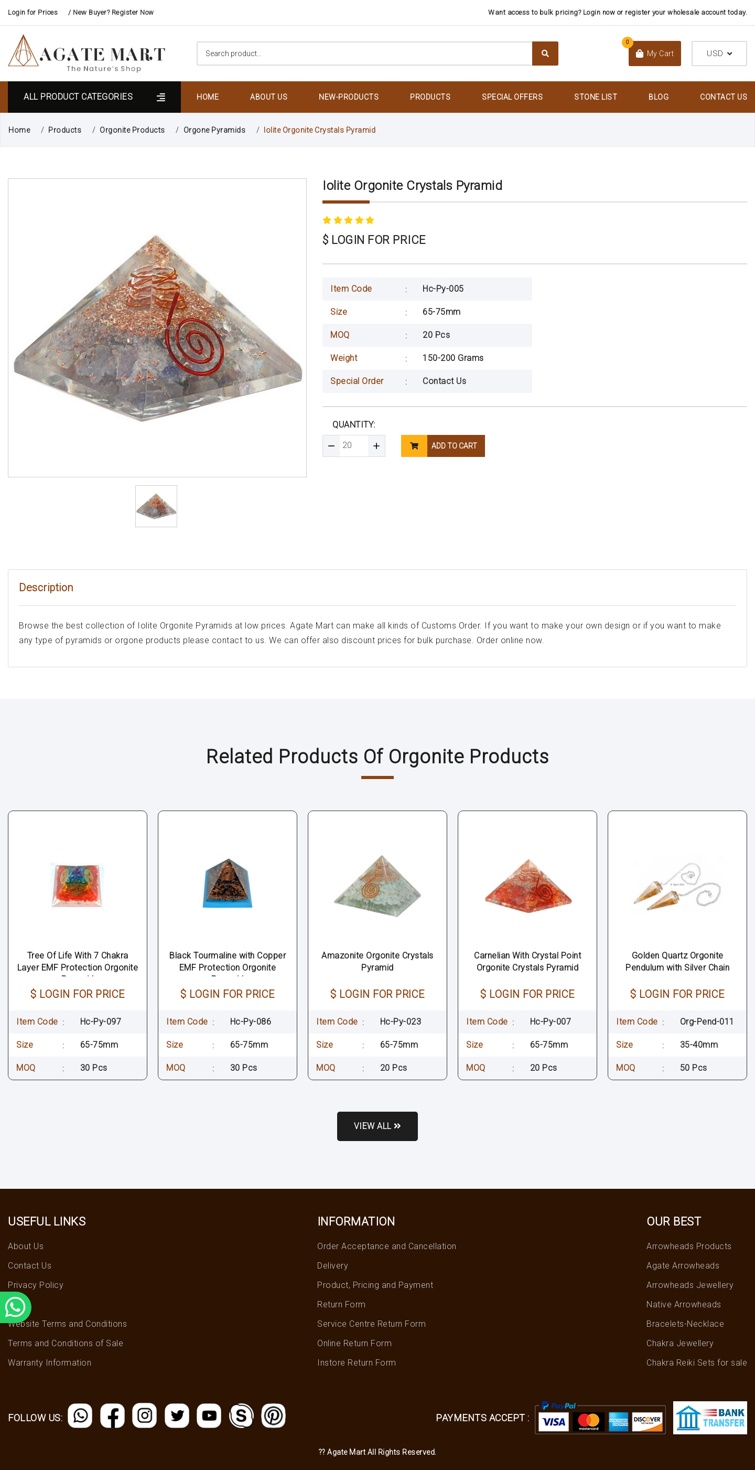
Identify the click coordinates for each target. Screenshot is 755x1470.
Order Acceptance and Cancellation (387, 1246)
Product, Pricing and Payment (375, 1285)
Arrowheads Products (689, 1246)
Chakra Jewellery (680, 1343)
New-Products (349, 97)
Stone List (595, 97)
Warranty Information (49, 1363)
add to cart (439, 446)
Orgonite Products (132, 130)
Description (46, 587)
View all (378, 1126)
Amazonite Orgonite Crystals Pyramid (377, 961)
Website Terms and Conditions (67, 1324)
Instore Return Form (356, 1363)
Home (208, 97)
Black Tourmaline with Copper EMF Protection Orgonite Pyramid (227, 967)
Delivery (332, 1266)
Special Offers (512, 97)
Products (430, 97)
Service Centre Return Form (371, 1324)
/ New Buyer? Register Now (111, 12)
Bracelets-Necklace (685, 1324)
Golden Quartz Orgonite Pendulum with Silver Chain (677, 961)
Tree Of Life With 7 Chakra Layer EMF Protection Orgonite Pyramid (77, 967)
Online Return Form (354, 1343)
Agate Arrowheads (682, 1266)
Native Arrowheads (683, 1304)
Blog (658, 97)
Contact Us (723, 97)
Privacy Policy (35, 1285)
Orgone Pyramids (215, 130)
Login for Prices (33, 12)
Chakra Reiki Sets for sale (696, 1363)
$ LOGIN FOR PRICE (374, 240)
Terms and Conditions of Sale (65, 1343)
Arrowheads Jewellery (690, 1285)
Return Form (341, 1304)
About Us (268, 97)
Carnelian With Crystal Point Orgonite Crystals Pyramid (527, 961)
